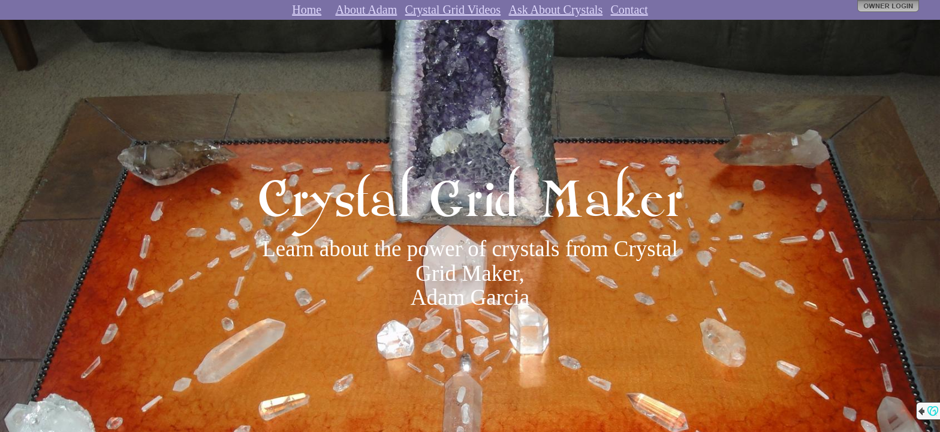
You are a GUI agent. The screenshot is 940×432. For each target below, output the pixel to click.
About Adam (366, 9)
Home (306, 9)
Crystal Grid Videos (453, 9)
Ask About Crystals (555, 9)
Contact (629, 9)
